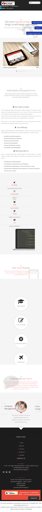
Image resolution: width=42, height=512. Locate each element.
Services (22, 449)
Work (22, 442)
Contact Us (22, 452)
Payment (22, 455)
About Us (21, 446)
